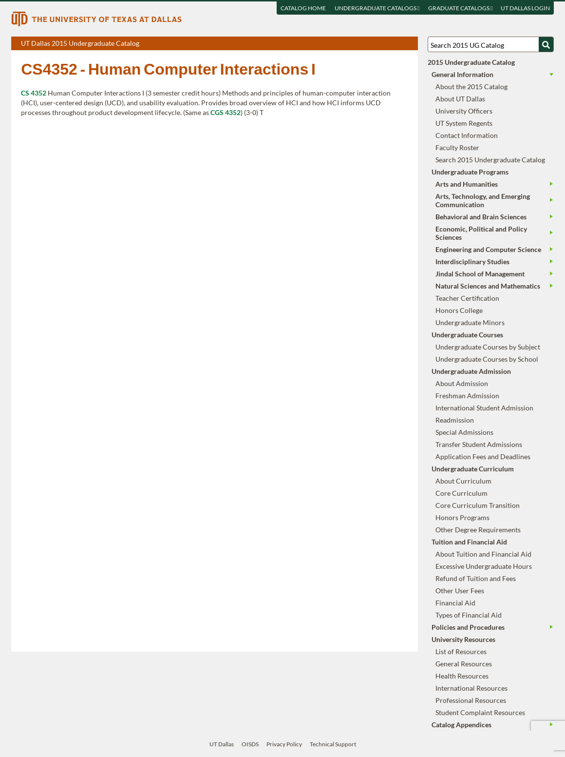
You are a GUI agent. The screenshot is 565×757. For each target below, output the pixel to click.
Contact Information (466, 135)
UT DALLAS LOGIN (525, 8)
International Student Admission (484, 408)
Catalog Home (303, 8)
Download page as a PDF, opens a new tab (375, 44)
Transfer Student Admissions (478, 444)
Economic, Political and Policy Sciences (481, 233)
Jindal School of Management (480, 274)
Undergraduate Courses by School (486, 359)
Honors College (459, 310)
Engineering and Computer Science (488, 249)
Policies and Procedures (468, 627)
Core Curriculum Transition (477, 505)
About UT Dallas (460, 99)
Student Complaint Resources (480, 712)
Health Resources (462, 676)
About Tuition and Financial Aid (483, 554)
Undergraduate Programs (470, 172)
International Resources (471, 688)
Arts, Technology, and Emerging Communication (482, 200)
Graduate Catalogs (460, 8)
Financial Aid (455, 603)
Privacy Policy (284, 744)
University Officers (463, 111)
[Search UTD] (546, 44)
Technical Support (333, 744)
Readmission (454, 420)
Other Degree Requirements (478, 529)
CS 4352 (33, 93)
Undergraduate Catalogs (377, 8)
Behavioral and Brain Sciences (481, 217)
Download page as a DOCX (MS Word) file (386, 44)
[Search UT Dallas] (490, 44)
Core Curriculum (461, 493)
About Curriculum (463, 481)
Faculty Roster (457, 147)
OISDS (250, 744)
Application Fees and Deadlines (482, 456)
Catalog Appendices (461, 724)
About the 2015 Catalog (471, 86)
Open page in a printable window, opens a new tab (398, 44)
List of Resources (461, 651)
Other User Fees (459, 590)
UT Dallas (221, 744)
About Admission (461, 383)
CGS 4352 (225, 112)
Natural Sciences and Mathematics (487, 286)
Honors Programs (462, 517)
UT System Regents (463, 123)
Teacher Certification (467, 298)
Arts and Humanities (466, 184)
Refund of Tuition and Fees (475, 578)
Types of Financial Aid (468, 615)
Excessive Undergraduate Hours (483, 566)
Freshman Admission (467, 395)
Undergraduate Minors (470, 322)
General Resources (463, 664)
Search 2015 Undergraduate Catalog (490, 159)
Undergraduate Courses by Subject (487, 347)
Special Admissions (464, 432)
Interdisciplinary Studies (472, 261)
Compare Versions (409, 44)
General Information (462, 74)
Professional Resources (470, 700)
